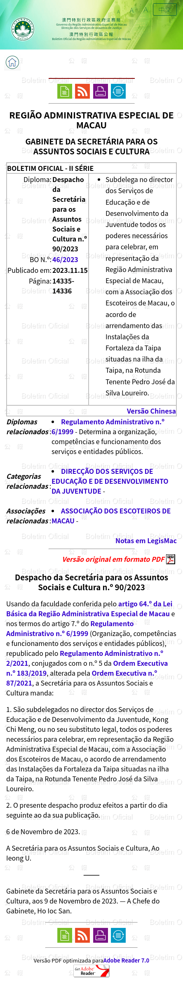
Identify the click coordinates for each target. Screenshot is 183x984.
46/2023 (65, 259)
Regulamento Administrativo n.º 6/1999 (70, 628)
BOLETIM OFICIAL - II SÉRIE (50, 168)
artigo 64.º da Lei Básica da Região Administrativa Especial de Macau (89, 608)
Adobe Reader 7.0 (126, 960)
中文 (164, 9)
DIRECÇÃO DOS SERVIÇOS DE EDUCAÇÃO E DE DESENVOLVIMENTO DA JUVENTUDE (110, 481)
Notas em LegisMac (146, 540)
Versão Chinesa (151, 411)
